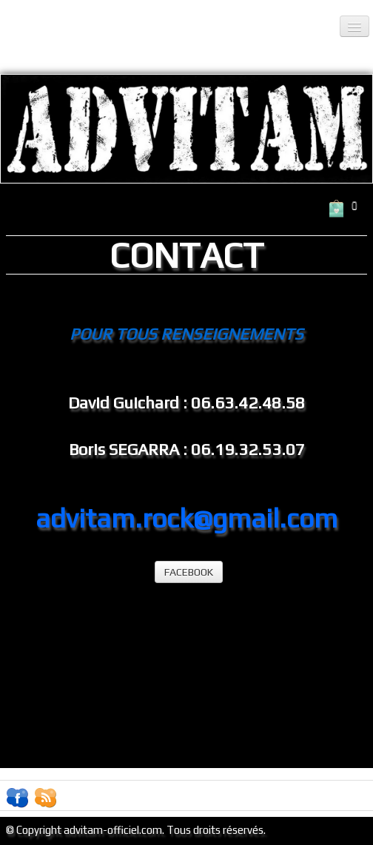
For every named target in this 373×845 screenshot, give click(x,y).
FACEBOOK (188, 572)
